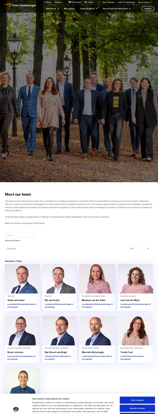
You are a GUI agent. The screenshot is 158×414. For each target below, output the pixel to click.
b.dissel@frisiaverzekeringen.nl (58, 356)
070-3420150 (125, 359)
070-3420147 (87, 307)
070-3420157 (50, 359)
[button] (99, 2)
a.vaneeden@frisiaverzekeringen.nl (21, 304)
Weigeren (137, 398)
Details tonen (133, 409)
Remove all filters (12, 240)
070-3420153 (12, 359)
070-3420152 (87, 359)
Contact (148, 9)
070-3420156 (50, 307)
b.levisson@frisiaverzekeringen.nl (21, 356)
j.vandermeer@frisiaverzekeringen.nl (135, 304)
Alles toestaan (137, 382)
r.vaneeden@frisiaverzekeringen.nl (59, 304)
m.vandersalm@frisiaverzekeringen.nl (97, 304)
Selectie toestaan (137, 390)
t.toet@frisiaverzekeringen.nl (132, 356)
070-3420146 (12, 307)
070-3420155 (125, 307)
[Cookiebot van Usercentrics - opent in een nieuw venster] (16, 409)
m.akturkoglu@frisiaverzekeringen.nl (97, 356)
